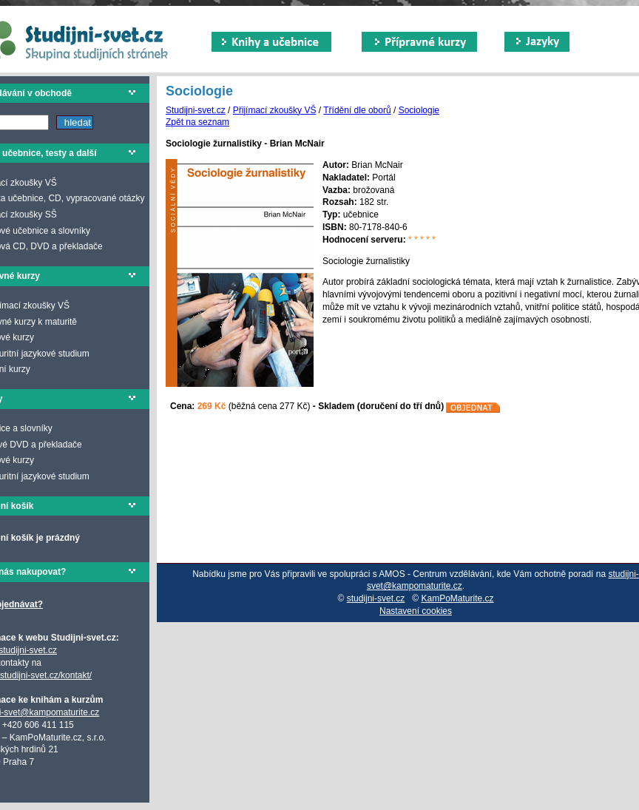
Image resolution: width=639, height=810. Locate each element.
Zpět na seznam (197, 122)
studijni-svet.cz (376, 598)
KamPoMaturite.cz (458, 598)
